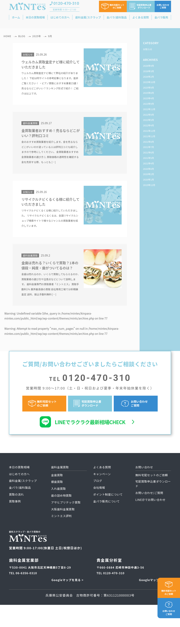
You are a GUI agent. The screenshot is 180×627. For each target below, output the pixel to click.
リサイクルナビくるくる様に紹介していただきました (50, 204)
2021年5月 (148, 158)
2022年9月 (148, 114)
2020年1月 (148, 179)
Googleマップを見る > (67, 589)
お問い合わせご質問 (168, 612)
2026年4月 (148, 65)
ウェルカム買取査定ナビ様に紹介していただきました (48, 65)
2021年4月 (148, 163)
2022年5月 (148, 120)
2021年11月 (149, 136)
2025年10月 (149, 82)
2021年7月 (148, 147)
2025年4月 (148, 98)
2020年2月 (148, 174)
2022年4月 (148, 125)
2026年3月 (148, 71)
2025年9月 (148, 87)
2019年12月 (149, 185)
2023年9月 (148, 103)
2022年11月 (149, 109)
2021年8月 (148, 141)
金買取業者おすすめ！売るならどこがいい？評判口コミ (48, 134)
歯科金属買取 (30, 124)
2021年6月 (148, 152)
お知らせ (28, 54)
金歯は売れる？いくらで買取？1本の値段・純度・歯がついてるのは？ (50, 271)
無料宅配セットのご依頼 (168, 592)
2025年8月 (148, 92)
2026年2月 (148, 76)
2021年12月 (149, 130)
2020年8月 (148, 168)
